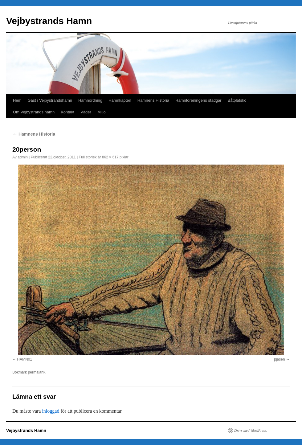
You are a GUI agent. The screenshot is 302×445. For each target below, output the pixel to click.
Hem (17, 100)
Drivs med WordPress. (250, 430)
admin (23, 157)
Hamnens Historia (153, 100)
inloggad (50, 411)
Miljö (101, 112)
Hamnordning (90, 100)
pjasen (279, 359)
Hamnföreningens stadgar (198, 100)
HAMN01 (24, 359)
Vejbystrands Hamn (49, 21)
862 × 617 (110, 157)
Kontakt (67, 112)
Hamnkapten (119, 100)
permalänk (36, 372)
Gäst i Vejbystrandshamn (49, 100)
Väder (85, 112)
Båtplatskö (237, 100)
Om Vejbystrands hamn (34, 112)
